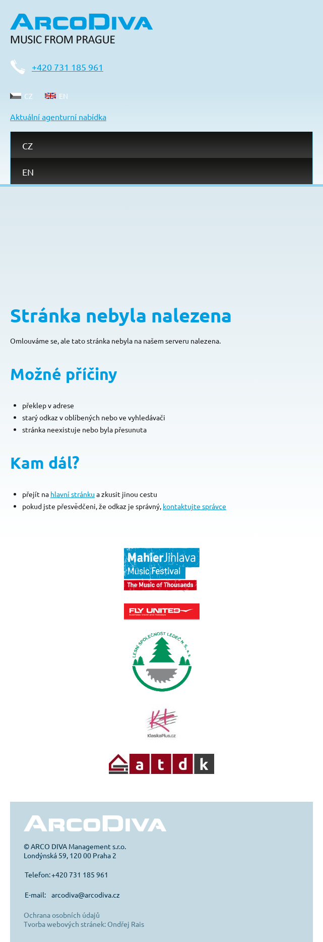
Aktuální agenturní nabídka (58, 117)
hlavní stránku (72, 493)
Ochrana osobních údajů (62, 914)
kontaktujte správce (194, 506)
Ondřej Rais (125, 923)
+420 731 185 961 (67, 67)
